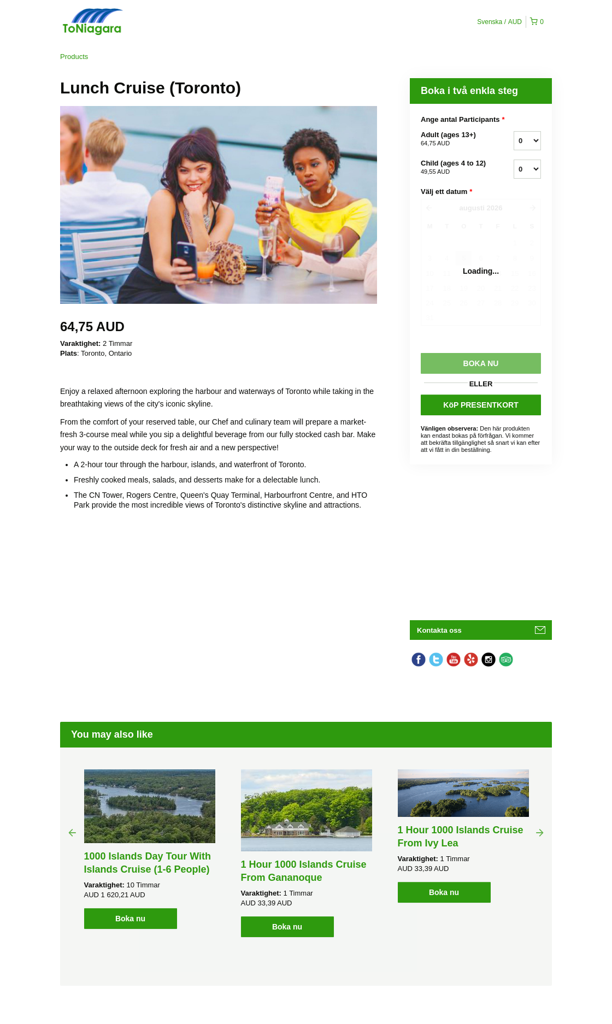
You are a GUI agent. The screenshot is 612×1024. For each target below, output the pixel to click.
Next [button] (539, 832)
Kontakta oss (439, 630)
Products (74, 56)
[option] (149, 849)
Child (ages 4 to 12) (453, 167)
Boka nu (130, 918)
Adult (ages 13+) (453, 139)
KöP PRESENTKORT (480, 405)
